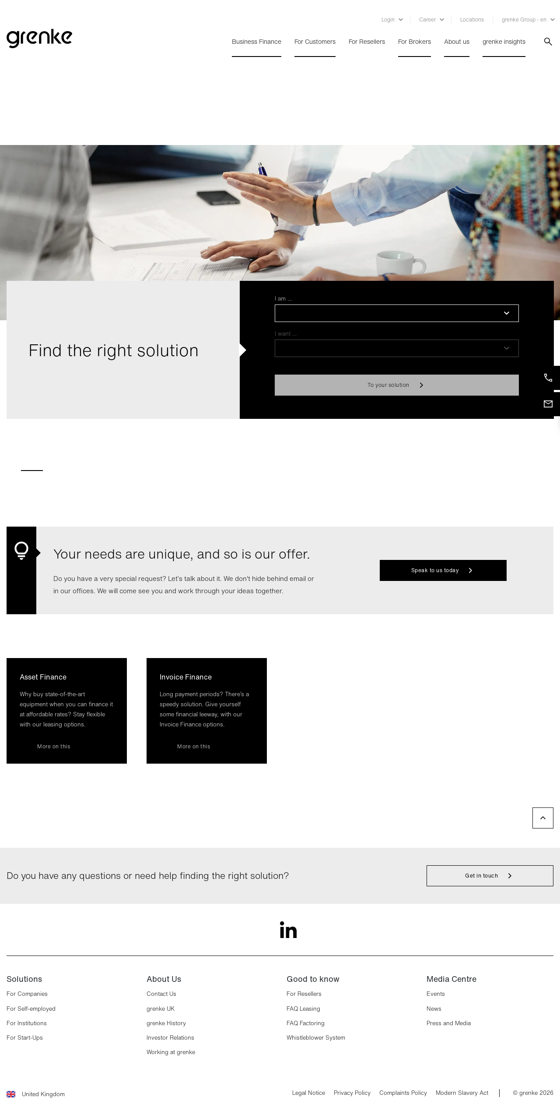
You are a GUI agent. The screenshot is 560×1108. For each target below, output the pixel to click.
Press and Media (449, 1023)
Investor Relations (170, 1038)
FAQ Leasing (303, 1009)
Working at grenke (171, 1052)
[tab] (32, 467)
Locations (472, 19)
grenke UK (161, 1009)
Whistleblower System (316, 1038)
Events (436, 994)
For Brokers (414, 41)
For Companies (27, 994)
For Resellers (367, 41)
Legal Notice (308, 1093)
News (434, 1009)
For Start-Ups (25, 1038)
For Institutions (27, 1023)
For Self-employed (31, 1009)
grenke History (166, 1023)
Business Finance (256, 41)
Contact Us (161, 994)
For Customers (315, 41)
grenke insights (504, 41)
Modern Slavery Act (462, 1093)
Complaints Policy (403, 1093)
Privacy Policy (352, 1093)
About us (456, 41)
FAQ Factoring (306, 1023)
